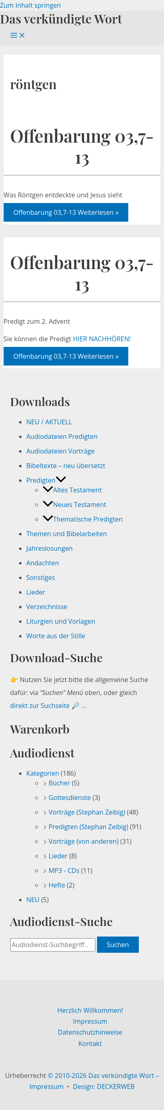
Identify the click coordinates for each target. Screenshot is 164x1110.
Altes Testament (72, 489)
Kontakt (90, 1043)
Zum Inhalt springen (30, 5)
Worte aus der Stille (55, 635)
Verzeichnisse (46, 606)
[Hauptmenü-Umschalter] (18, 35)
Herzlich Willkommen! (90, 1010)
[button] (61, 480)
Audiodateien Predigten (62, 436)
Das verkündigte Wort (61, 18)
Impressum (90, 1021)
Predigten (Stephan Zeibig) (88, 826)
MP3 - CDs (64, 870)
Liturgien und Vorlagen (60, 621)
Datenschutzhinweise (90, 1032)
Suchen (118, 944)
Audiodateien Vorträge (60, 451)
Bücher (59, 782)
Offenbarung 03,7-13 (82, 146)
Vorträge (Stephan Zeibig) (87, 812)
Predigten (46, 480)
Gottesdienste (70, 797)
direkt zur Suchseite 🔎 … (48, 705)
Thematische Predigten (83, 519)
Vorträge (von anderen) (84, 841)
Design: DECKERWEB (103, 1086)
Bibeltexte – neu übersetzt (66, 465)
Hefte (57, 885)
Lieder (35, 592)
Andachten (42, 562)
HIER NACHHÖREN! (102, 338)
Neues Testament (74, 504)
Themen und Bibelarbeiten (66, 533)
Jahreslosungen (49, 548)
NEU (33, 899)
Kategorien (42, 773)
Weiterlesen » (66, 212)
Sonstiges (40, 577)
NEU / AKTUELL (49, 421)
